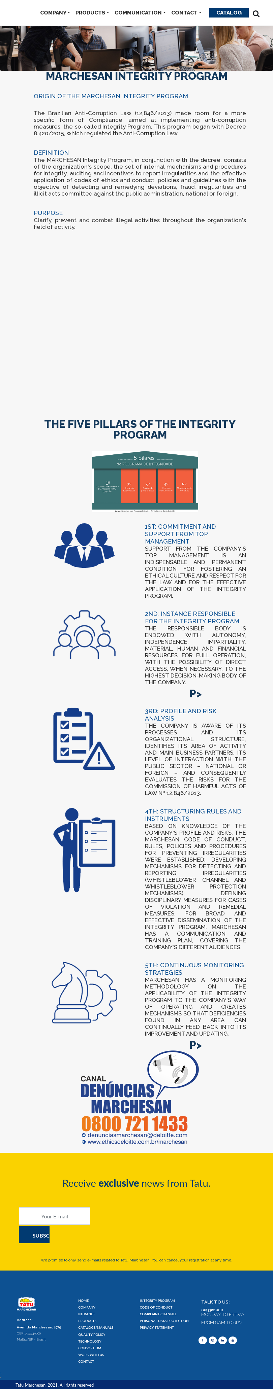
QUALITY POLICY (89, 1334)
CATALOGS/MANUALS (92, 1327)
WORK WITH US (88, 1354)
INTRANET (85, 1314)
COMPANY (53, 12)
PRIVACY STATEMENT (154, 1327)
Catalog (229, 12)
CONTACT (184, 12)
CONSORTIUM (87, 1348)
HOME (82, 1301)
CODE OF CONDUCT (153, 1307)
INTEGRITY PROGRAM (154, 1301)
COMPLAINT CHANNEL (155, 1314)
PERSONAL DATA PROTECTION (160, 1321)
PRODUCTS (90, 12)
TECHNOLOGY (87, 1341)
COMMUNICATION (138, 12)
